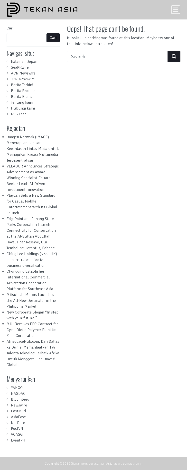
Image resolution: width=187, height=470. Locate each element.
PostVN (17, 428)
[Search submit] (174, 56)
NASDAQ (18, 393)
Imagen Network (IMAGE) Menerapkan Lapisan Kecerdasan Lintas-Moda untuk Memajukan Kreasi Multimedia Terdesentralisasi (33, 149)
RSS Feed (19, 114)
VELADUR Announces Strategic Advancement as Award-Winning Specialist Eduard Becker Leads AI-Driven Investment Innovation (33, 178)
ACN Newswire (23, 73)
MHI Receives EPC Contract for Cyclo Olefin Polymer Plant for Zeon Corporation (32, 330)
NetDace (18, 422)
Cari (10, 28)
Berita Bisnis (21, 96)
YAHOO (17, 387)
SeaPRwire (20, 67)
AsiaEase (18, 417)
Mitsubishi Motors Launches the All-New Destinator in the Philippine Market (31, 300)
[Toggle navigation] (175, 9)
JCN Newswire (23, 79)
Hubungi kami (23, 108)
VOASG (17, 434)
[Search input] (117, 56)
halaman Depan (24, 61)
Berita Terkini (22, 85)
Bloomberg (20, 399)
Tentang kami (22, 102)
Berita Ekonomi (24, 90)
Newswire (19, 405)
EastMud (18, 411)
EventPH (18, 440)
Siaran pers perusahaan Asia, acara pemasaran (105, 463)
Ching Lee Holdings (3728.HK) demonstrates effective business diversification (32, 259)
